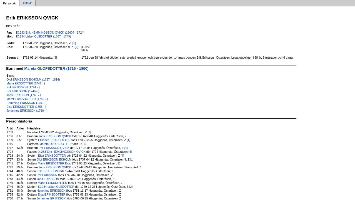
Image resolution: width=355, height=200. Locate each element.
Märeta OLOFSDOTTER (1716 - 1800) (56, 68)
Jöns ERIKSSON (48, 179)
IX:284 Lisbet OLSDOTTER (56, 186)
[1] (74, 43)
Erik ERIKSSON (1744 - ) (23, 87)
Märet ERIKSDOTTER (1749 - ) (27, 99)
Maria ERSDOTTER (51, 163)
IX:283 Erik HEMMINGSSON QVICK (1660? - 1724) (50, 32)
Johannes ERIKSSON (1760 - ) (26, 110)
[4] (126, 147)
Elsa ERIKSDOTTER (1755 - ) (26, 106)
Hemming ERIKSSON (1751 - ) (26, 102)
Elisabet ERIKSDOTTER (54, 140)
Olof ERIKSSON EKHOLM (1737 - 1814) (33, 79)
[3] (55, 57)
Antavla (27, 3)
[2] (76, 47)
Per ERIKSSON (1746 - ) (22, 91)
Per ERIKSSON (47, 175)
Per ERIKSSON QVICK (54, 147)
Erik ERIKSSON (47, 171)
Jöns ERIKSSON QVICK (55, 136)
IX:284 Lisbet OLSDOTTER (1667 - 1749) (43, 36)
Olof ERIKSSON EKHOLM (54, 159)
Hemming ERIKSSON (51, 190)
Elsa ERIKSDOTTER (52, 155)
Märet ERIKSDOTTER (52, 182)
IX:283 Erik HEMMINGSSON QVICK (62, 151)
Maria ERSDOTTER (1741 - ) (25, 83)
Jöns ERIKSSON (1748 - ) (23, 95)
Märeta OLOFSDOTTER (55, 144)
